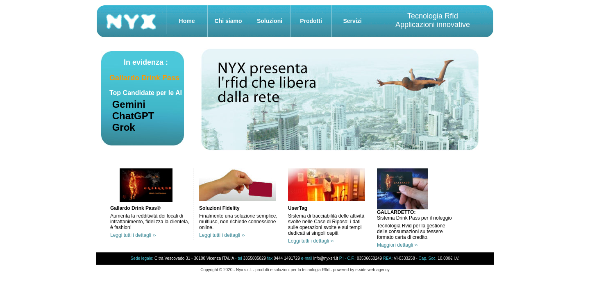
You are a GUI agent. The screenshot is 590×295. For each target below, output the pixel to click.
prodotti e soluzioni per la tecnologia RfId (292, 270)
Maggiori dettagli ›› (397, 245)
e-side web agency (372, 270)
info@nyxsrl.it (325, 258)
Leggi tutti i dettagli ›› (133, 235)
